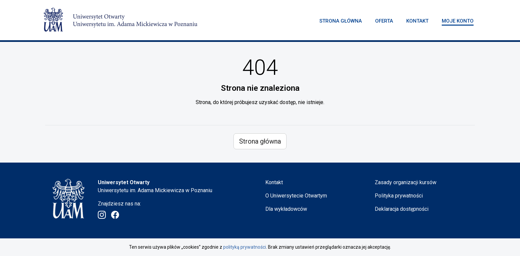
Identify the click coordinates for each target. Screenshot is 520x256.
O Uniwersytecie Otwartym (296, 195)
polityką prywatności (244, 247)
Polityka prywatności (399, 195)
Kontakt (417, 21)
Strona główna (340, 21)
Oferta (384, 21)
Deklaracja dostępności (401, 209)
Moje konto (458, 21)
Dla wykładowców (286, 209)
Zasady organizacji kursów (405, 182)
